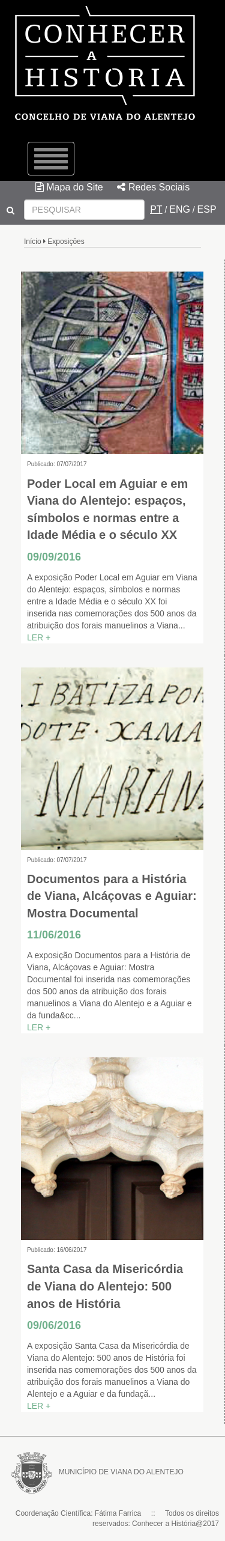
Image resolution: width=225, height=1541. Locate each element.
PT (156, 209)
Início (32, 241)
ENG (179, 209)
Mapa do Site (69, 187)
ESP (207, 209)
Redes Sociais (153, 187)
